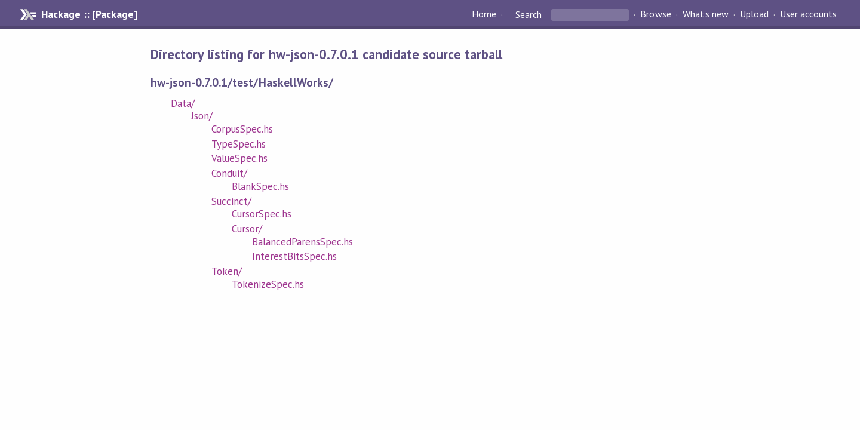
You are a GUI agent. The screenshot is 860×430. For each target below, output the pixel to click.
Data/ (183, 103)
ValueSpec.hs (239, 158)
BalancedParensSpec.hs (303, 241)
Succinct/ (231, 201)
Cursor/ (247, 228)
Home (484, 14)
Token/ (226, 271)
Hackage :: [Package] (89, 14)
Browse (655, 14)
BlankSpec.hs (260, 186)
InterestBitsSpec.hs (294, 256)
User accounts (808, 14)
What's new (706, 14)
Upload (754, 14)
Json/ (202, 115)
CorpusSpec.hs (242, 129)
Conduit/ (229, 173)
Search (528, 14)
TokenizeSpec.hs (268, 284)
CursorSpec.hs (261, 213)
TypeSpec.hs (238, 143)
